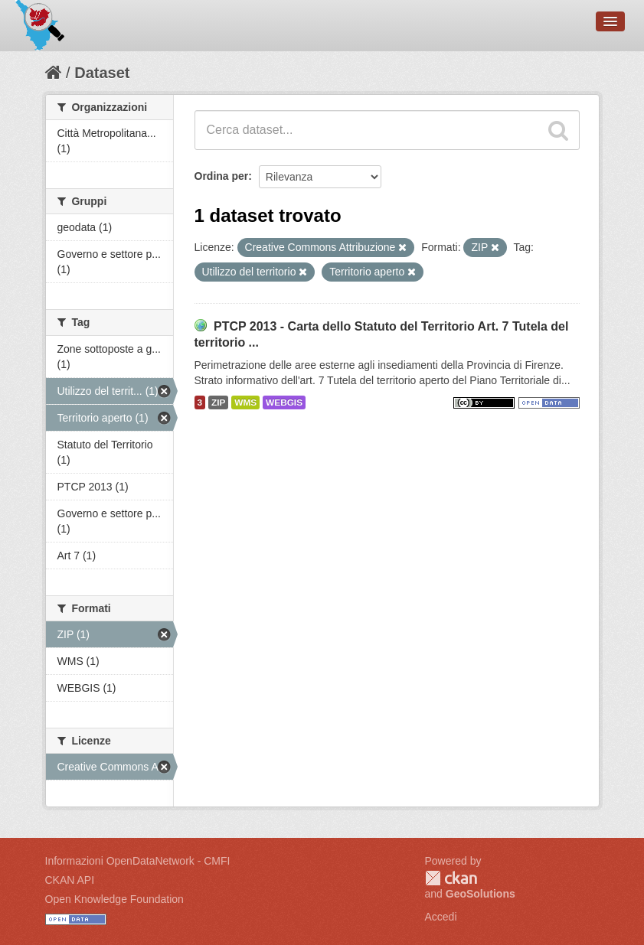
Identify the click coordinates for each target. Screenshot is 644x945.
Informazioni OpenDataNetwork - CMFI (137, 861)
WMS (245, 402)
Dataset (101, 72)
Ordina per (222, 176)
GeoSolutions (480, 894)
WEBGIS (284, 402)
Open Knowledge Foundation (114, 899)
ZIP (218, 402)
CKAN (451, 878)
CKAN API (70, 880)
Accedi (441, 917)
